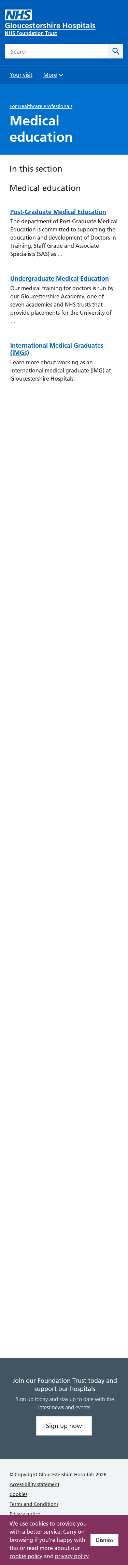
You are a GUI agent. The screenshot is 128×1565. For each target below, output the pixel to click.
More (54, 77)
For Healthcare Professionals (41, 106)
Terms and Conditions (34, 1504)
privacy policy (72, 1556)
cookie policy (26, 1556)
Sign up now (64, 1426)
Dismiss (104, 1539)
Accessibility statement (34, 1484)
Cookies (18, 1494)
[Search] (115, 51)
